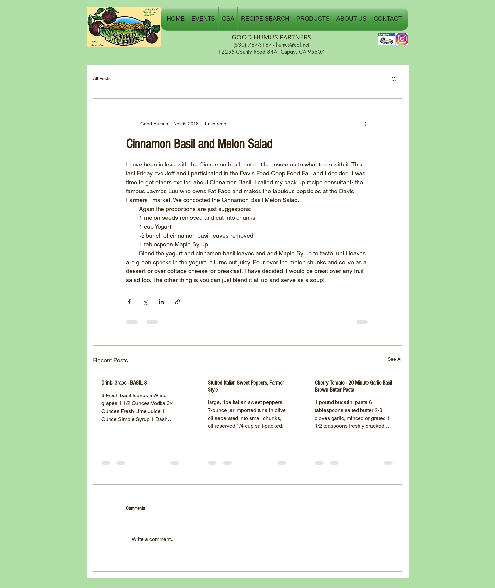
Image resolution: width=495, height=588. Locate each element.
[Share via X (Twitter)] (145, 302)
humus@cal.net (292, 44)
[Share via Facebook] (129, 302)
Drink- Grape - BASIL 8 (124, 382)
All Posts (102, 78)
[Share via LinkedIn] (161, 302)
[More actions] (365, 124)
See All (395, 359)
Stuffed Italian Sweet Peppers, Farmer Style (246, 386)
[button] (203, 18)
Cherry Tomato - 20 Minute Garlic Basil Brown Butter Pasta (353, 386)
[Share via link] (177, 302)
